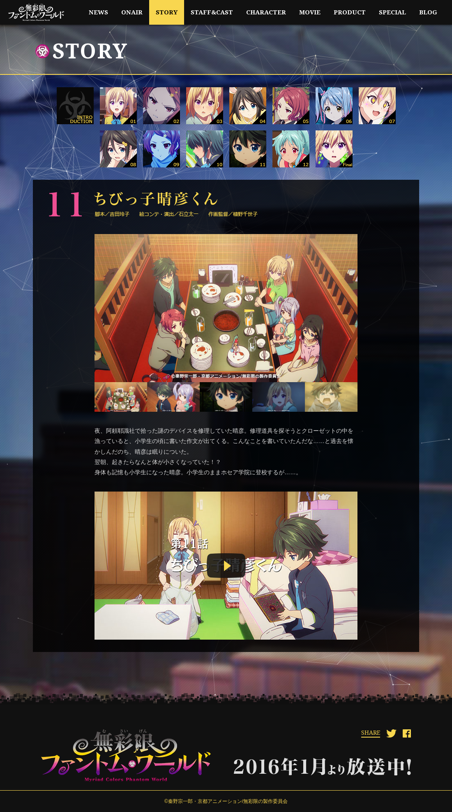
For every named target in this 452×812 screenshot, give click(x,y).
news (98, 12)
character (266, 12)
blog (428, 12)
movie (310, 12)
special (392, 12)
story (167, 12)
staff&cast (212, 12)
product (350, 12)
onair (132, 12)
